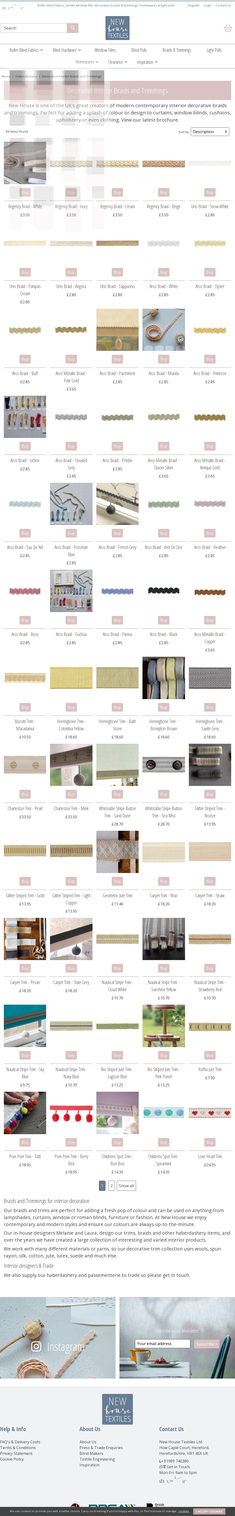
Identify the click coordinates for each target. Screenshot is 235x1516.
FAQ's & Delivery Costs (20, 1442)
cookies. (184, 1511)
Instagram (66, 1346)
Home (6, 76)
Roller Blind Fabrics (24, 50)
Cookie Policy (12, 1459)
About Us (88, 1442)
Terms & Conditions (18, 1447)
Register (194, 5)
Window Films (105, 50)
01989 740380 (176, 1461)
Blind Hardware (65, 50)
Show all (126, 1185)
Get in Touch (178, 1466)
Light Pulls (214, 50)
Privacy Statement (16, 1453)
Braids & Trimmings (176, 50)
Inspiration (145, 62)
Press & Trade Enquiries (101, 1447)
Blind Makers (91, 1453)
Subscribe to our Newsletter (177, 1330)
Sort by (184, 132)
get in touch (176, 1275)
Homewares (84, 62)
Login (208, 5)
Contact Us (223, 5)
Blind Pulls (139, 50)
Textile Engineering (97, 1459)
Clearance (115, 62)
